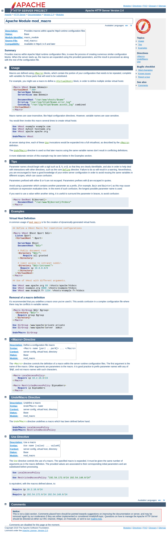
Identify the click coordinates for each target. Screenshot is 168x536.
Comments (143, 85)
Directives (137, 6)
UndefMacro (142, 59)
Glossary (153, 6)
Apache (8, 14)
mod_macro (35, 222)
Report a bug (144, 77)
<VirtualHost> (64, 81)
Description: (11, 31)
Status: (9, 34)
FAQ (145, 6)
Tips (140, 44)
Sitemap (162, 6)
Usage (141, 41)
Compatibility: (12, 44)
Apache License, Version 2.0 (35, 530)
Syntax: (14, 348)
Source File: (11, 40)
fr (131, 25)
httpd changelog (145, 70)
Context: (14, 351)
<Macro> (141, 56)
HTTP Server (20, 14)
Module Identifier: (14, 37)
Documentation (34, 14)
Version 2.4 (49, 14)
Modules (127, 6)
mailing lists (96, 519)
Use (139, 61)
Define (66, 170)
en (126, 25)
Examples (142, 48)
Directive (29, 339)
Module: (14, 358)
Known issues (144, 73)
